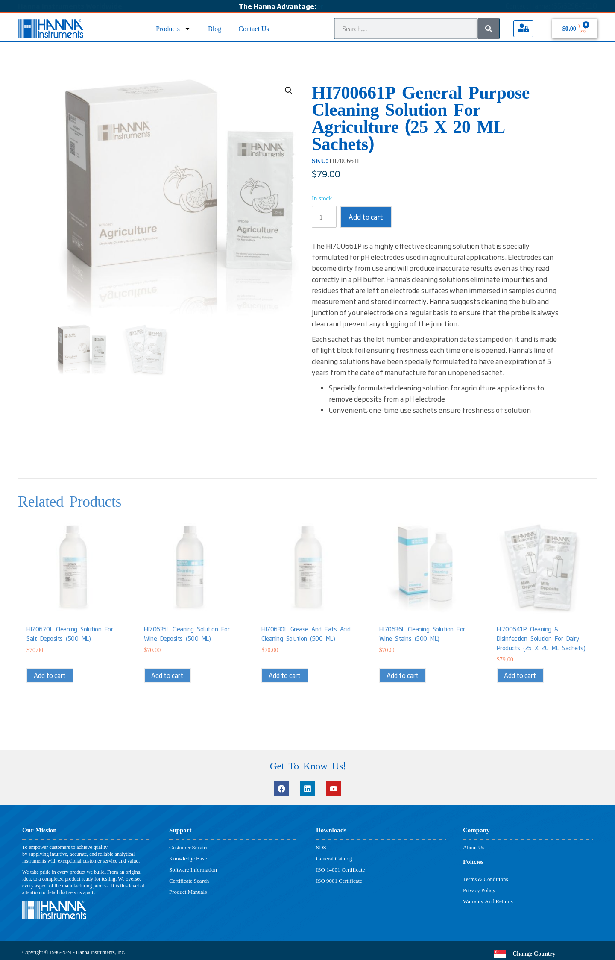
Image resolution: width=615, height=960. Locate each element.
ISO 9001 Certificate (339, 880)
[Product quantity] (324, 217)
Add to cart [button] (50, 675)
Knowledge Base (188, 858)
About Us (473, 847)
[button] (288, 90)
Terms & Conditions (485, 878)
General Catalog (334, 858)
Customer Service (189, 847)
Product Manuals (188, 891)
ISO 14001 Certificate (340, 869)
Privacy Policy (479, 889)
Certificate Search (189, 880)
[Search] (488, 28)
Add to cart (365, 216)
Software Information (193, 869)
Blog (214, 28)
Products (173, 28)
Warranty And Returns (488, 901)
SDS (321, 847)
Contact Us (253, 28)
